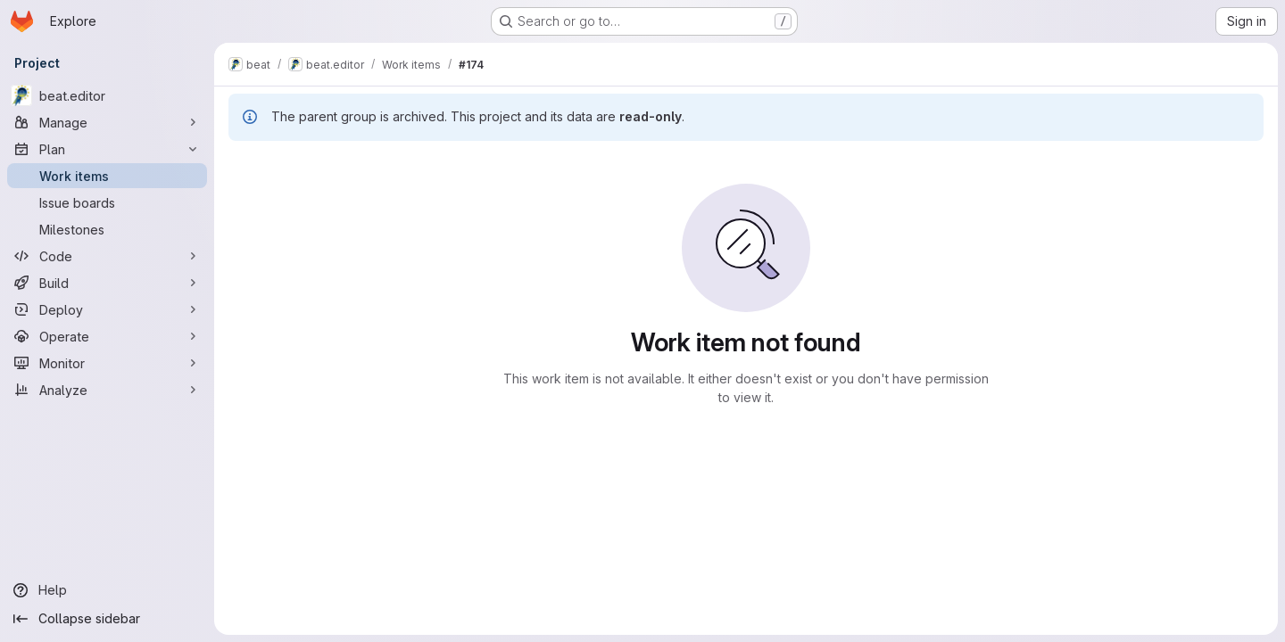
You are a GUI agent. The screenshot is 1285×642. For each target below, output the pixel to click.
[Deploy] (107, 309)
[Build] (107, 282)
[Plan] (107, 148)
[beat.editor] (107, 95)
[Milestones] (107, 229)
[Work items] (107, 175)
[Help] (107, 590)
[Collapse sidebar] (107, 618)
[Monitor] (107, 362)
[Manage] (107, 122)
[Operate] (107, 336)
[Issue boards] (107, 202)
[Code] (107, 255)
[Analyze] (107, 389)
